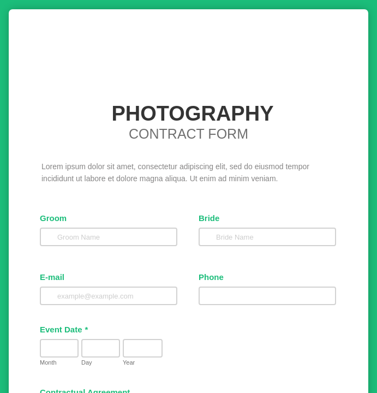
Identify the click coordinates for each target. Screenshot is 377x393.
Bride (203, 235)
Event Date (61, 348)
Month (45, 381)
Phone (205, 295)
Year (146, 381)
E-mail (49, 295)
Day (72, 381)
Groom (50, 235)
